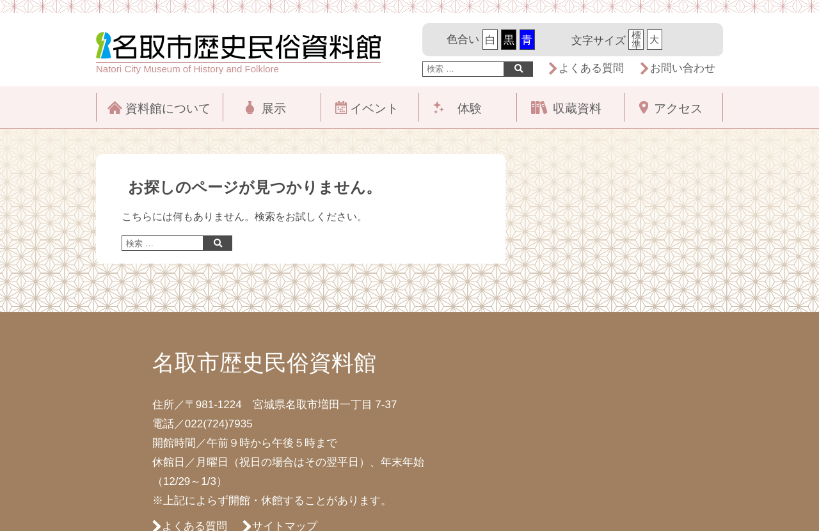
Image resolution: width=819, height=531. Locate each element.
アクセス (678, 108)
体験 (469, 108)
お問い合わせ (682, 68)
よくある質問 (591, 68)
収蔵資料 (577, 108)
